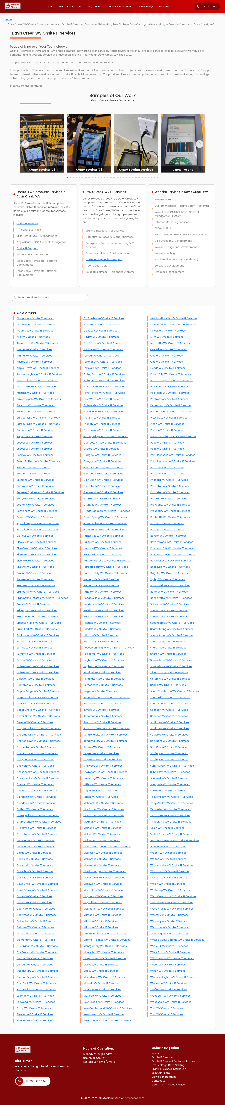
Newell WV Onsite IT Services (168, 330)
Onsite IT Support (27, 248)
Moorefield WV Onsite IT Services (103, 952)
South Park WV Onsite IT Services (170, 703)
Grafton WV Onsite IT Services (101, 498)
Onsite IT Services (27, 223)
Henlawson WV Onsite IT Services (103, 616)
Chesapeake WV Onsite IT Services (38, 772)
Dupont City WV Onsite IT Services (37, 971)
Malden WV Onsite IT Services (101, 834)
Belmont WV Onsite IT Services (35, 480)
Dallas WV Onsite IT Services (34, 853)
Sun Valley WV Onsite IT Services (170, 772)
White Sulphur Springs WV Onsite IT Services (177, 940)
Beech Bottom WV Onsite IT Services (39, 461)
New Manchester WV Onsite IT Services (107, 1020)
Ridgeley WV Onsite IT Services (169, 573)
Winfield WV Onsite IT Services (168, 983)
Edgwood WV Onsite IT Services (36, 1002)
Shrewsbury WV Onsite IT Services (171, 660)
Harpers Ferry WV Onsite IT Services (105, 567)
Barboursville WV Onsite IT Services (38, 417)
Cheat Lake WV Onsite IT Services (37, 753)
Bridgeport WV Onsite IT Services (37, 610)
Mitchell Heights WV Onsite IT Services (106, 940)
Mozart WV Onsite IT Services (101, 983)
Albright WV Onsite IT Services (35, 318)
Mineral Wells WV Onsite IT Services (105, 933)
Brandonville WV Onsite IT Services (38, 592)
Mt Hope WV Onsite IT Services (102, 989)
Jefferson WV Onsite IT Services (102, 716)
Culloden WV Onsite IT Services (36, 840)
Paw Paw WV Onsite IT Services (169, 386)
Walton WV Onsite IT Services (168, 853)
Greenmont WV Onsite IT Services (104, 529)
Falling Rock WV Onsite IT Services (104, 374)
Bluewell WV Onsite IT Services (35, 567)
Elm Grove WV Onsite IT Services (103, 343)
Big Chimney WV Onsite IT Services (38, 523)
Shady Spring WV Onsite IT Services (171, 629)
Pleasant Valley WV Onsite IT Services (173, 436)
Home (49, 6)
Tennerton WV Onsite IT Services (170, 809)
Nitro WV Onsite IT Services (166, 337)
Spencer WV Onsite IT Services (169, 710)
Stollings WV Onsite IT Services (169, 753)
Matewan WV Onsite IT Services (102, 884)
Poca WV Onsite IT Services (167, 442)
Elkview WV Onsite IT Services (101, 337)
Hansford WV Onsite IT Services (102, 548)
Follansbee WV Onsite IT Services (103, 411)
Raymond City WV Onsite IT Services (172, 548)
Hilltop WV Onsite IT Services (100, 635)
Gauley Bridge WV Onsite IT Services (105, 436)
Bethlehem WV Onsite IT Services (37, 511)
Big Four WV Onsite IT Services (35, 536)
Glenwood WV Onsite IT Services (103, 492)
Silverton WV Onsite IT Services (169, 672)
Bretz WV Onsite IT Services (33, 604)
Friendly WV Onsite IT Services (101, 424)
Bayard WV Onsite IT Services (34, 436)
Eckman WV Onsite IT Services (35, 996)
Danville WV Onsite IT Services (35, 871)
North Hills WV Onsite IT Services (170, 343)
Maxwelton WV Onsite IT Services (103, 890)
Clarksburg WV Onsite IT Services (37, 790)
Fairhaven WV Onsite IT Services (103, 349)
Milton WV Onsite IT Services (100, 921)
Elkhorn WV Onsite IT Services (101, 324)
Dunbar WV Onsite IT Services (35, 958)
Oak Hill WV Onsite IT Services (168, 349)
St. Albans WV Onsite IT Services (170, 741)
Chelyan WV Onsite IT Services (35, 759)
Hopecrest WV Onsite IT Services (103, 654)
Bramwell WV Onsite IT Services (36, 585)
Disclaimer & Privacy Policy (168, 1084)
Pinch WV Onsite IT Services (167, 424)
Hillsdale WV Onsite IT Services (102, 623)
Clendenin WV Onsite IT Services (36, 797)
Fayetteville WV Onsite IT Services (104, 386)
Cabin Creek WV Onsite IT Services (38, 666)
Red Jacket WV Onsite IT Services (170, 560)
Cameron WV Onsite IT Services (36, 685)
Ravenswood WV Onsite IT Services (171, 542)
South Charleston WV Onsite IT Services (174, 691)
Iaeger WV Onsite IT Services (101, 691)
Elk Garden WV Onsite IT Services (103, 318)
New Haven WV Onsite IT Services (103, 1014)
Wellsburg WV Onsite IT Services (170, 890)
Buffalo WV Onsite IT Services (34, 641)
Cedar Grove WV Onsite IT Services (38, 710)
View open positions (164, 1077)
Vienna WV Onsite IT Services (168, 846)
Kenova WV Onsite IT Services (101, 747)
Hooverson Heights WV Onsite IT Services (108, 647)
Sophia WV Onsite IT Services (168, 685)
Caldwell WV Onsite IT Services (35, 679)
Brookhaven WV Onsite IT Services (38, 616)
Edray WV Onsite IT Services (34, 1008)
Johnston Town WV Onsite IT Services (106, 728)
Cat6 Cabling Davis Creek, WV (104, 259)
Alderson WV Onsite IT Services (36, 324)
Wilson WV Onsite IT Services (167, 964)
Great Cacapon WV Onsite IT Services (106, 511)
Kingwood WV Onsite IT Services (102, 766)
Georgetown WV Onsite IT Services (104, 442)
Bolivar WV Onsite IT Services (34, 573)
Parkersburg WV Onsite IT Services (171, 380)
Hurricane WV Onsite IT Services (103, 685)
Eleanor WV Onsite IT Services (35, 1014)
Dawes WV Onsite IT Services (34, 896)
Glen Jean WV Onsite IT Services (103, 473)
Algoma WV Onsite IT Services (35, 330)
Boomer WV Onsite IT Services (35, 579)
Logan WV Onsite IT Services (100, 790)
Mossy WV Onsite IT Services (100, 964)
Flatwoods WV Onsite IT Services (103, 405)
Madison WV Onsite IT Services (102, 821)
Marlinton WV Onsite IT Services (102, 853)
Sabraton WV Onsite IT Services (169, 604)
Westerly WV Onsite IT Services (169, 915)
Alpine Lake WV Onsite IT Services (37, 343)
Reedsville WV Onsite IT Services (170, 567)
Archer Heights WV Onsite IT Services (39, 374)
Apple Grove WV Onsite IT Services (38, 368)
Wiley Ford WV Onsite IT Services (170, 952)
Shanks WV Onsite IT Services (168, 641)
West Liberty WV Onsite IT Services (171, 902)
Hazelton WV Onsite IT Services (102, 592)
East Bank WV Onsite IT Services (36, 983)
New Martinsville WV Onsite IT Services (173, 318)
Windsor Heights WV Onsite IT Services (173, 977)
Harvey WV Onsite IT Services (101, 579)
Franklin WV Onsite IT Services (101, 417)
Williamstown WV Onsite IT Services (172, 958)
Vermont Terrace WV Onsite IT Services (174, 840)
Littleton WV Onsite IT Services (102, 784)
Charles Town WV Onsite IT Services (39, 741)
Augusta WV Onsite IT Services (35, 393)
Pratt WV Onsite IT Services (167, 467)
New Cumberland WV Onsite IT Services (107, 1008)
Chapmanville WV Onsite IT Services (39, 728)
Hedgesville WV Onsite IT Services (104, 598)
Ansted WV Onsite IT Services (34, 362)
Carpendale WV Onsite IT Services (37, 697)
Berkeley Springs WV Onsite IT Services (40, 492)
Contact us (158, 1081)
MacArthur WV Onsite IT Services (103, 809)
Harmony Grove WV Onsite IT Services (106, 560)
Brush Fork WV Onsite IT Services (37, 629)
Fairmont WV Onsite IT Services (102, 362)
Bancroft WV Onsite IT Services (36, 405)
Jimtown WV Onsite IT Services (102, 722)
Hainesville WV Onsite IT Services (103, 536)
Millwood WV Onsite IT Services (102, 915)
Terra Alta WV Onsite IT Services (170, 815)
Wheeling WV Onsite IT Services (169, 933)
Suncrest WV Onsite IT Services (169, 778)
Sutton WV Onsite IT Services (168, 790)
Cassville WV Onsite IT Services (35, 703)
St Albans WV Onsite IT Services (169, 722)
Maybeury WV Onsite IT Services (103, 896)
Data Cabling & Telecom (91, 6)
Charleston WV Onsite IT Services (37, 747)
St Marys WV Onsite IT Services (169, 734)
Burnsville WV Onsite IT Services (36, 654)
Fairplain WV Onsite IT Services (102, 368)
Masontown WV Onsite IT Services (104, 877)
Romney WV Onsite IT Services (169, 592)
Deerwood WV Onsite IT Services (37, 915)
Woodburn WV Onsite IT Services (170, 996)
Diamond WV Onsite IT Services (36, 933)
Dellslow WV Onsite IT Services (35, 927)
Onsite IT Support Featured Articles (173, 1061)
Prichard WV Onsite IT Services (169, 480)
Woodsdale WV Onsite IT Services (170, 1002)
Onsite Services (66, 6)
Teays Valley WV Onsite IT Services (171, 797)
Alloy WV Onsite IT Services (33, 337)
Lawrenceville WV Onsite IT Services (105, 772)
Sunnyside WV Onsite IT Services (170, 784)
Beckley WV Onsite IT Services (35, 455)
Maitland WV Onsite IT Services (102, 828)
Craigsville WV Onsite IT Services (36, 828)
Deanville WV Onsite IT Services (36, 908)
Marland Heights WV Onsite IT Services (107, 846)
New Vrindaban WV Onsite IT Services (173, 324)
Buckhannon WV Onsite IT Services (38, 635)
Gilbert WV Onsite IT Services (101, 449)
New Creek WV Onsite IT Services (103, 1002)
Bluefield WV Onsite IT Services (35, 560)
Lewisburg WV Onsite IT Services (103, 778)
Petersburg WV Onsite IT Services (170, 405)
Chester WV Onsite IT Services (35, 784)
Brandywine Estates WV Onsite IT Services (42, 598)
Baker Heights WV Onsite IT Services (39, 399)
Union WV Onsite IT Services (167, 828)
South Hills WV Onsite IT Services (170, 697)
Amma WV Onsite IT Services (34, 349)
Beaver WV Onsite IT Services (34, 442)
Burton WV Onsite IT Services (34, 660)
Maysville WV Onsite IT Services (102, 902)
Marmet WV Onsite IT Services (102, 859)
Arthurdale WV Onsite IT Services (37, 386)
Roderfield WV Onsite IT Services (170, 585)
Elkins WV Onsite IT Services (100, 330)
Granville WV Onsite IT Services (102, 504)
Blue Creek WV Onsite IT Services (37, 548)
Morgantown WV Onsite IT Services (104, 958)
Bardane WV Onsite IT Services (35, 430)
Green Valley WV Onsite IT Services (105, 523)
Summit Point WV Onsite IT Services (172, 766)
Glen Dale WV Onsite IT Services (103, 467)
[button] (25, 144)
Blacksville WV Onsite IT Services (36, 542)
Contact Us (163, 6)
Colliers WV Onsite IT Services (35, 809)
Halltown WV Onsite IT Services (102, 542)
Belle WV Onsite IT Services (33, 467)
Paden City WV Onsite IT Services (170, 374)
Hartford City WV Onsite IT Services (105, 573)
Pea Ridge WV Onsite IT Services (170, 393)
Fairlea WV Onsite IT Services (101, 355)
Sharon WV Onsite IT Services (168, 647)
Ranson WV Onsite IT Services (168, 536)
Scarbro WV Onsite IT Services (169, 610)
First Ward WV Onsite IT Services (103, 399)
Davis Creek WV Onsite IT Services (37, 884)
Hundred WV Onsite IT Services (102, 672)
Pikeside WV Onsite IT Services (168, 417)
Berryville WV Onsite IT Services (36, 498)
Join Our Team (161, 1073)
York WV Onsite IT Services (166, 1008)
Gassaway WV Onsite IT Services (103, 430)
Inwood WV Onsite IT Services (101, 710)
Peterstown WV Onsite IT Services (171, 411)
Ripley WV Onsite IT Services (167, 579)
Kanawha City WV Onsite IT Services (105, 734)
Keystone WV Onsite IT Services (102, 759)
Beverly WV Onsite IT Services (35, 517)
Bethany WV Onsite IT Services (35, 504)
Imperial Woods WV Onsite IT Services (106, 697)
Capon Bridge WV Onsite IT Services (38, 691)
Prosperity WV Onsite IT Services (170, 504)
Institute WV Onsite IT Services (102, 703)
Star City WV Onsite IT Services (169, 747)
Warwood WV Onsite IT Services (169, 871)
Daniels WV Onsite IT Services (35, 859)
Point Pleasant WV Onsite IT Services (172, 455)
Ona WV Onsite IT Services (166, 355)
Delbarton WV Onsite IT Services (36, 921)
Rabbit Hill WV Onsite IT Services (170, 517)
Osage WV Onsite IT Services (167, 368)
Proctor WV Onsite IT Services (168, 498)
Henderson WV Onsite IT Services (103, 604)
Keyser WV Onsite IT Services (101, 753)
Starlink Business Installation (169, 1069)
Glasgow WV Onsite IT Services (102, 455)
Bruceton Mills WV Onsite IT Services (39, 623)
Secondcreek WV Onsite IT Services (172, 623)
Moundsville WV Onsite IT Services (104, 977)
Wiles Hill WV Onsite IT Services (169, 946)
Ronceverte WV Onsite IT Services (171, 598)
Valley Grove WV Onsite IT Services (171, 834)
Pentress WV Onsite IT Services (169, 399)
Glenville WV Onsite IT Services (102, 486)
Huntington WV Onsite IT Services (103, 679)
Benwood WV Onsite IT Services (36, 486)
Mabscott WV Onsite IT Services (103, 803)
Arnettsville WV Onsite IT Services (37, 380)
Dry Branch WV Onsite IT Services (37, 946)
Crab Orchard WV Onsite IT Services (39, 821)
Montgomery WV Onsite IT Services (105, 946)
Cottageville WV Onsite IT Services (38, 815)
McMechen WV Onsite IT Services (103, 908)
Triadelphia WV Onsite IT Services (170, 821)
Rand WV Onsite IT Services (167, 523)
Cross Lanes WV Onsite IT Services (37, 834)
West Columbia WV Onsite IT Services (173, 896)
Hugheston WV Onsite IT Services (103, 660)
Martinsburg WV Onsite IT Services (104, 871)
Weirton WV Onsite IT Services (168, 877)
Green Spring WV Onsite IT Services (105, 517)
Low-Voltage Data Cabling (168, 1065)
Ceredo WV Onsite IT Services (35, 722)
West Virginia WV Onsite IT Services (171, 908)
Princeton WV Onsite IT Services (170, 486)
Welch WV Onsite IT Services (167, 884)
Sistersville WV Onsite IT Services (170, 679)
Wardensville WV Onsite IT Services (171, 865)
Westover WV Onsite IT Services (170, 927)
